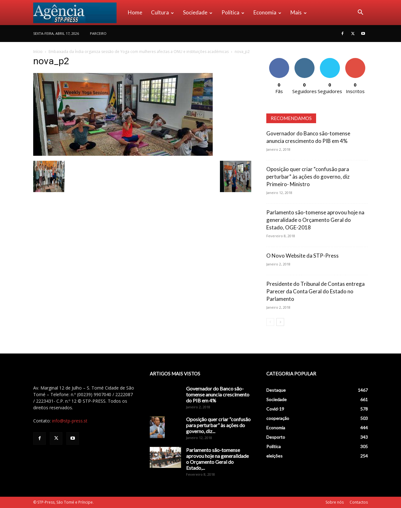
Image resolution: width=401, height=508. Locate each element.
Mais (298, 12)
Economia (267, 12)
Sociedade (197, 12)
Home (135, 12)
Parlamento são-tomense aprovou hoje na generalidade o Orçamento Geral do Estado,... (217, 459)
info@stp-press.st (69, 421)
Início (38, 51)
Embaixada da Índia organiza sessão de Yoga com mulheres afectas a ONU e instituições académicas (139, 51)
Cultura (162, 12)
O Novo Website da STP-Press (302, 255)
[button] (360, 13)
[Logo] (78, 12)
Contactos (359, 502)
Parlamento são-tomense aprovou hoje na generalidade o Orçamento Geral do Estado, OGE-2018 (315, 220)
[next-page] (280, 322)
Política (232, 12)
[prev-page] (270, 322)
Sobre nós (334, 502)
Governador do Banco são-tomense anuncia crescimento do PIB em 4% (217, 394)
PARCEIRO (98, 33)
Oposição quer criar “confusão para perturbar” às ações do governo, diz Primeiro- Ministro (308, 176)
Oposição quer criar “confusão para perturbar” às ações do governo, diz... (218, 425)
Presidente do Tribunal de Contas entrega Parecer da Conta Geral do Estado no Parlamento (315, 291)
